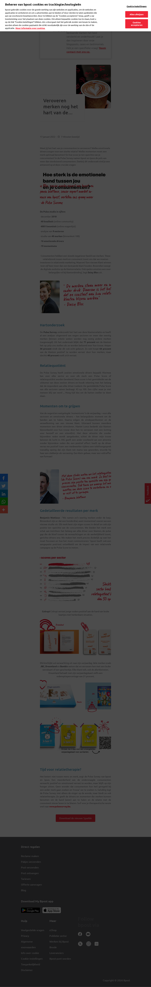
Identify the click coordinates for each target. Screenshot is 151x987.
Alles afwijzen (137, 9)
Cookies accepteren (136, 18)
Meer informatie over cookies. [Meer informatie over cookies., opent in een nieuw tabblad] (30, 23)
